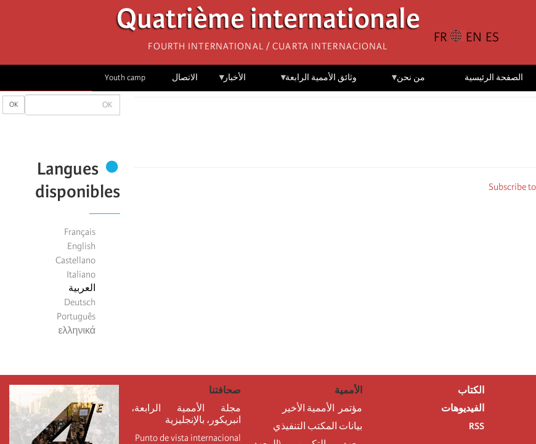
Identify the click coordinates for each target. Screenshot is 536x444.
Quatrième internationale (268, 22)
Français (79, 231)
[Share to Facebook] (369, 136)
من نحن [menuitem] (407, 82)
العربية (81, 288)
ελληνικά (76, 330)
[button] (300, 136)
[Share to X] (352, 136)
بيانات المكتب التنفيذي (317, 426)
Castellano (75, 260)
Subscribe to (512, 186)
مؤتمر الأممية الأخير (322, 408)
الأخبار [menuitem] (231, 82)
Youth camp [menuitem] (125, 77)
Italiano (81, 274)
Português (76, 316)
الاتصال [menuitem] (185, 77)
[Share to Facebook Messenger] (335, 136)
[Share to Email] (318, 136)
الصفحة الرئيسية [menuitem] (494, 77)
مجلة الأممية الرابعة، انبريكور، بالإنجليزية (186, 414)
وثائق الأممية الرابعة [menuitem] (318, 82)
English (81, 246)
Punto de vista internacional (188, 437)
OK (13, 105)
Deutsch (79, 302)
